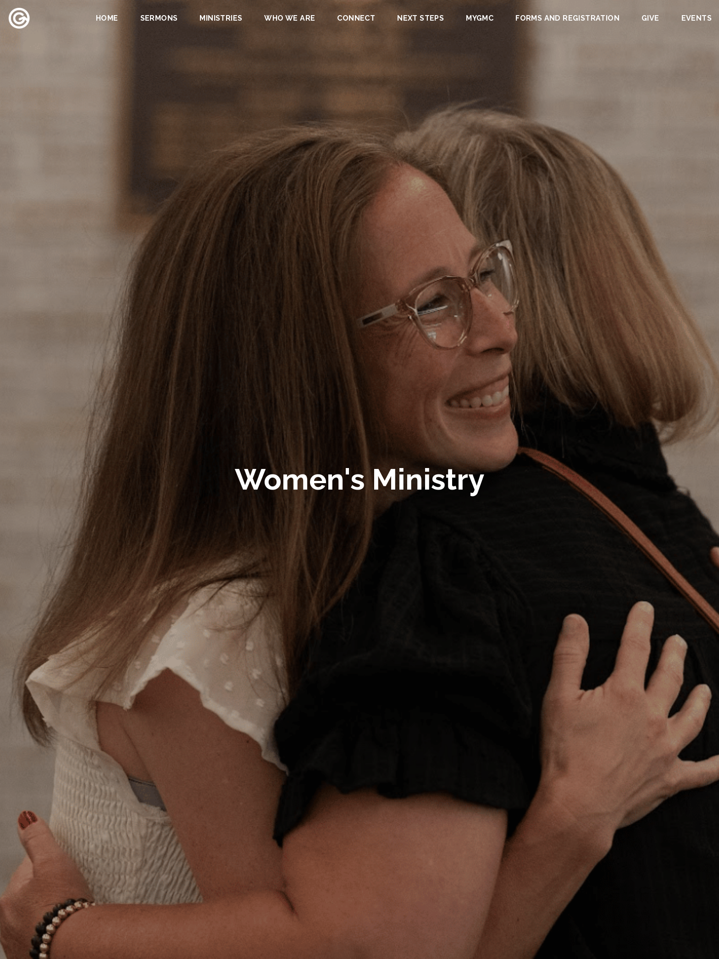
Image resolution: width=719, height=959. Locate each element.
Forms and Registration (567, 18)
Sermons (159, 18)
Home (107, 18)
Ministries (220, 18)
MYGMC (479, 18)
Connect (356, 18)
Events (696, 18)
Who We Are (289, 18)
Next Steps (420, 18)
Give (650, 18)
